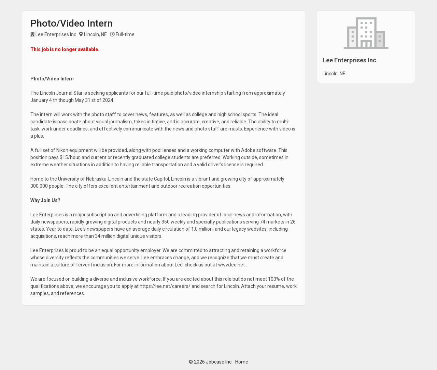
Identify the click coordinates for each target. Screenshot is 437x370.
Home (241, 362)
